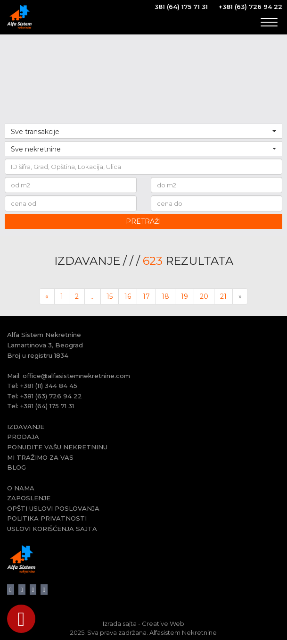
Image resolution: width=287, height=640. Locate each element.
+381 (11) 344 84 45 (48, 385)
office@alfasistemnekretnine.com (76, 375)
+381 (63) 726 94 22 (250, 6)
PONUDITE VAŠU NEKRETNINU (57, 447)
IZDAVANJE (25, 426)
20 (204, 296)
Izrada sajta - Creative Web (143, 623)
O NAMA (20, 488)
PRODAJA (23, 436)
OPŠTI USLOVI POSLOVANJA (53, 508)
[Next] (240, 296)
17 (146, 296)
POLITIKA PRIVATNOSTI (47, 518)
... (92, 296)
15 (110, 296)
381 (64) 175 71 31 (181, 6)
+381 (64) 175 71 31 (47, 406)
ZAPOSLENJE (28, 498)
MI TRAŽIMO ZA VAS (40, 457)
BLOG (16, 467)
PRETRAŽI (143, 221)
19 (184, 296)
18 (165, 296)
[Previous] (47, 296)
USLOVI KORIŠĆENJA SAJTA (52, 528)
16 (127, 296)
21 (223, 296)
